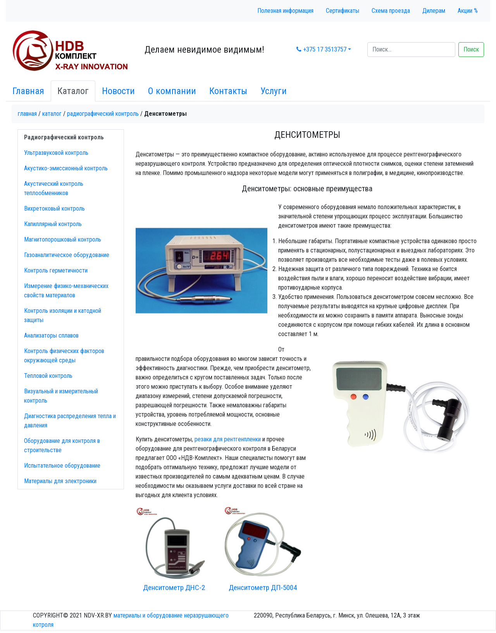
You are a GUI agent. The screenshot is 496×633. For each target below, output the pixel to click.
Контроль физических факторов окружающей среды (64, 355)
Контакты (228, 91)
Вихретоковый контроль (54, 208)
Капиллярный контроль (53, 224)
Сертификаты (342, 10)
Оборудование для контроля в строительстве (62, 445)
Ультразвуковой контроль (56, 152)
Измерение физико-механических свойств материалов (66, 290)
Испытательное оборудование (62, 465)
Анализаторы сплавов (51, 335)
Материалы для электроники (60, 481)
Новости (118, 91)
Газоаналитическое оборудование (66, 255)
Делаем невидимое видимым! (204, 49)
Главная (28, 91)
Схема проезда (391, 10)
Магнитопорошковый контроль (62, 239)
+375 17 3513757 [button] (321, 49)
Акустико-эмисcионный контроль (66, 168)
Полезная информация (285, 10)
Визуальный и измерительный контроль (61, 396)
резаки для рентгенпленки (228, 439)
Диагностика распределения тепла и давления (70, 420)
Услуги (273, 91)
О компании (172, 91)
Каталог (73, 91)
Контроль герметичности (56, 270)
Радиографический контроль (103, 113)
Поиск (471, 49)
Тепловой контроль (48, 375)
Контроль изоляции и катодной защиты (62, 315)
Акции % (468, 10)
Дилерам (433, 10)
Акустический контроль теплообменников (53, 188)
